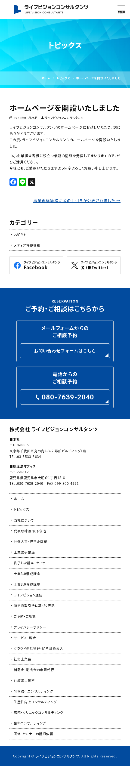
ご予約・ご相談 (25, 616)
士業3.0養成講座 (27, 573)
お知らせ (20, 234)
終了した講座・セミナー (31, 562)
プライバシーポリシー (30, 627)
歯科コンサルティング (30, 723)
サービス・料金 (25, 637)
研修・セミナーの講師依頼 (33, 733)
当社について (24, 520)
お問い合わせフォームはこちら (65, 350)
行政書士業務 (24, 680)
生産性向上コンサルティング (35, 701)
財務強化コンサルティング (33, 691)
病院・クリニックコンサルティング (38, 712)
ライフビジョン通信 (28, 595)
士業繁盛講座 (24, 552)
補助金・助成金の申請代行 (34, 669)
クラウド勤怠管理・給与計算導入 (38, 648)
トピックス (21, 509)
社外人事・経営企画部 (30, 541)
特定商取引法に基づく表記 (34, 605)
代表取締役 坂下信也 (30, 530)
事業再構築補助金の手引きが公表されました (77, 200)
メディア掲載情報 (27, 245)
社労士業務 (22, 659)
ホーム (19, 498)
